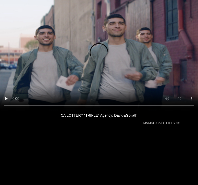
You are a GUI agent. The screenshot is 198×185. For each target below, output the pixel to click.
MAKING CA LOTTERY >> (161, 123)
